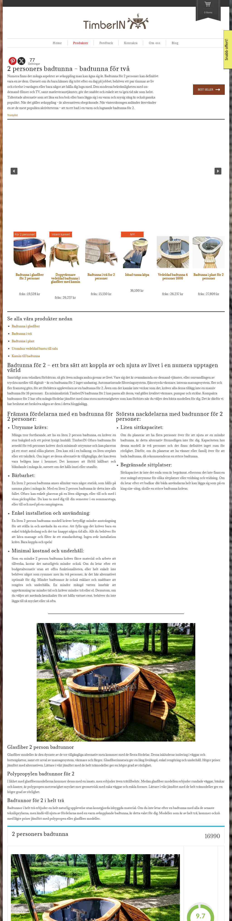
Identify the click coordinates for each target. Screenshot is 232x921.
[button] (14, 171)
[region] (116, 171)
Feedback (106, 43)
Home (57, 43)
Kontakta (131, 43)
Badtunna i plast (23, 341)
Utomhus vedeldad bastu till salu (35, 349)
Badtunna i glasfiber (26, 326)
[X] (21, 61)
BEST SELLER (209, 89)
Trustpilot (12, 115)
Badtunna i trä (22, 334)
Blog (175, 43)
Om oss (154, 43)
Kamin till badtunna (26, 356)
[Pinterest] (13, 61)
